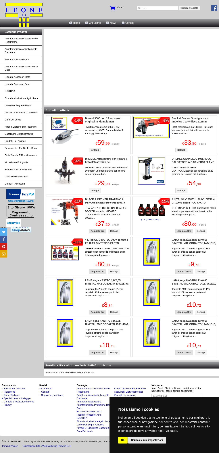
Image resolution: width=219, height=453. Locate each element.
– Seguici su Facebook (51, 395)
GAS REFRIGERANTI (16, 176)
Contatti (129, 22)
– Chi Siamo (45, 388)
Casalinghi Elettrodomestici (19, 134)
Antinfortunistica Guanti (17, 59)
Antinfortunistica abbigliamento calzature (21, 51)
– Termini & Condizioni (13, 388)
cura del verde (13, 119)
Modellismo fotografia (16, 162)
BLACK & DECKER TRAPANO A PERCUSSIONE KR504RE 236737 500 (105, 202)
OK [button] (123, 440)
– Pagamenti (8, 391)
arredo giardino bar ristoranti (20, 126)
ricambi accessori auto (17, 84)
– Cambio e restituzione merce (18, 401)
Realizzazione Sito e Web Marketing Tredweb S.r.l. (46, 446)
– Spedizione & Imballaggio (16, 398)
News (113, 22)
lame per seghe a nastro (18, 105)
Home (76, 22)
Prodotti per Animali (15, 141)
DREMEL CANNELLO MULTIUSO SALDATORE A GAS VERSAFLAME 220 (193, 162)
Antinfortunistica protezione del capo (21, 68)
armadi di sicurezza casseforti (21, 112)
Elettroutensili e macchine (18, 169)
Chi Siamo (95, 22)
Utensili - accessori (15, 183)
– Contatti (44, 391)
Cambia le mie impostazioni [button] (147, 440)
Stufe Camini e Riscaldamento (21, 155)
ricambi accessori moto (17, 77)
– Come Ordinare (11, 395)
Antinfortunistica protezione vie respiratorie (21, 40)
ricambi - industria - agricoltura (21, 98)
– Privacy (6, 405)
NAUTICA (10, 91)
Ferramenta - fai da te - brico (21, 148)
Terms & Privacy (10, 446)
